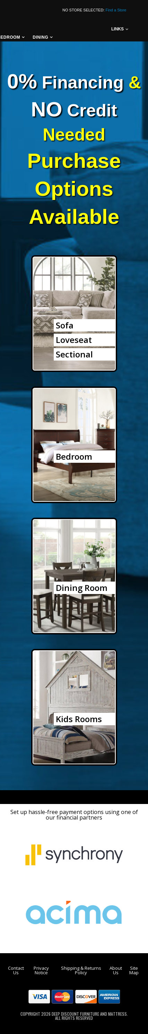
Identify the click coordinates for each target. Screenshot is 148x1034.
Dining (40, 37)
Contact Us (16, 970)
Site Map (134, 970)
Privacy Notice (41, 970)
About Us (116, 970)
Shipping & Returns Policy (81, 970)
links (117, 29)
